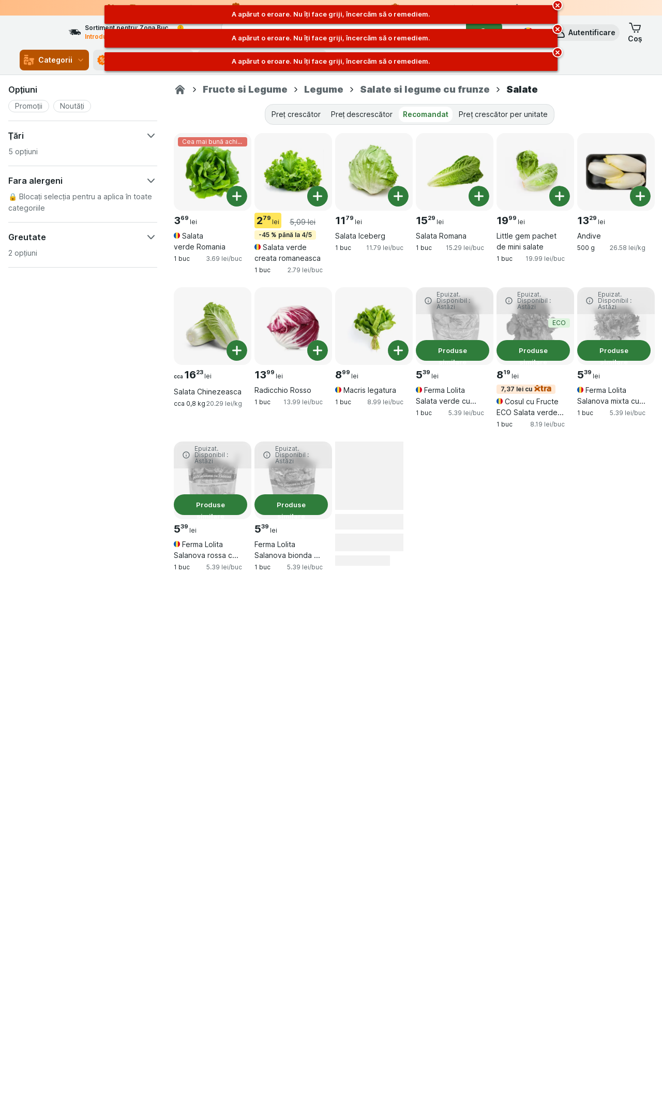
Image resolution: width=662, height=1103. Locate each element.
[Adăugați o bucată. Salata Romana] (479, 196)
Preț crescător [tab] (296, 114)
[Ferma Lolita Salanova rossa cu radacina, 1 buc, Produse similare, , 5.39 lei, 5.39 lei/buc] (212, 480)
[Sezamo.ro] (180, 89)
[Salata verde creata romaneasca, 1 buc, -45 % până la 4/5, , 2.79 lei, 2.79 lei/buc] (293, 172)
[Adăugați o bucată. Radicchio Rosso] (317, 350)
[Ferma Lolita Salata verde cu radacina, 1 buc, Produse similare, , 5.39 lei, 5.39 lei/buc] (454, 326)
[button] (585, 32)
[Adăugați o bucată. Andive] (640, 196)
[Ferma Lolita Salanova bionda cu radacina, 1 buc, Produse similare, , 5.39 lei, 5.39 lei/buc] (293, 480)
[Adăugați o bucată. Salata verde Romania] (237, 196)
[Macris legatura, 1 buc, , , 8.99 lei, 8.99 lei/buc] (374, 326)
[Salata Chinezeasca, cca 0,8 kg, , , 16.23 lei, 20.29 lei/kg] (212, 326)
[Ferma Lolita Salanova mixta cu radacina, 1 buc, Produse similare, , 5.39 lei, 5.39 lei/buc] (616, 326)
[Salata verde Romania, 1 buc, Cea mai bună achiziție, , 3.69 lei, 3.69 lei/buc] (212, 172)
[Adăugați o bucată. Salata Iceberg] (398, 196)
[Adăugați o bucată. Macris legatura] (398, 350)
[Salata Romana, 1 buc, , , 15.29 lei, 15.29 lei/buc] (454, 172)
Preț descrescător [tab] (362, 114)
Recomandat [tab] (425, 114)
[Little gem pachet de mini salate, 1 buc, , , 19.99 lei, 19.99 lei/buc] (535, 172)
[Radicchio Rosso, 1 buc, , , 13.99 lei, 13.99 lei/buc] (293, 326)
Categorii (54, 60)
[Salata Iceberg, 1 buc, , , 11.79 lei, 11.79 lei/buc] (374, 172)
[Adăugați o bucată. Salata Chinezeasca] (237, 350)
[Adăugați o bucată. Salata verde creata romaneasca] (317, 196)
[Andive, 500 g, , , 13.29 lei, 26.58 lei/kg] (616, 172)
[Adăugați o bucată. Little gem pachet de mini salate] (559, 196)
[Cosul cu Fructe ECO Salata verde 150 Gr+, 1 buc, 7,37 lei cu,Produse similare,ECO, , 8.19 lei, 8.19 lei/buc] (535, 326)
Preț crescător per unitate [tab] (503, 114)
